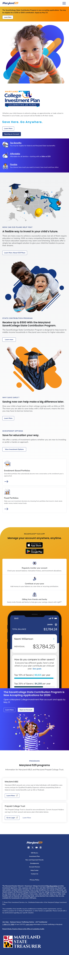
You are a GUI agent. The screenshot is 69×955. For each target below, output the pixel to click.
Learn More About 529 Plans (14, 253)
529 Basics (34, 853)
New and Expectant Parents (34, 860)
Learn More (7, 17)
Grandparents (34, 863)
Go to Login (12, 818)
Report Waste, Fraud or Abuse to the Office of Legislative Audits (23, 929)
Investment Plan (34, 856)
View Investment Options (14, 449)
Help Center (34, 870)
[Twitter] (33, 847)
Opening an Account (11, 134)
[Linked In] (41, 847)
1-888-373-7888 (8, 924)
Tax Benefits (15, 143)
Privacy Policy (34, 880)
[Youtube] (37, 847)
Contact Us (34, 874)
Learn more (9, 339)
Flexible (13, 164)
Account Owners (34, 867)
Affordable (15, 153)
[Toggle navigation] (64, 3)
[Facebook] (29, 847)
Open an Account (25, 710)
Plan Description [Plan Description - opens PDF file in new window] (52, 886)
